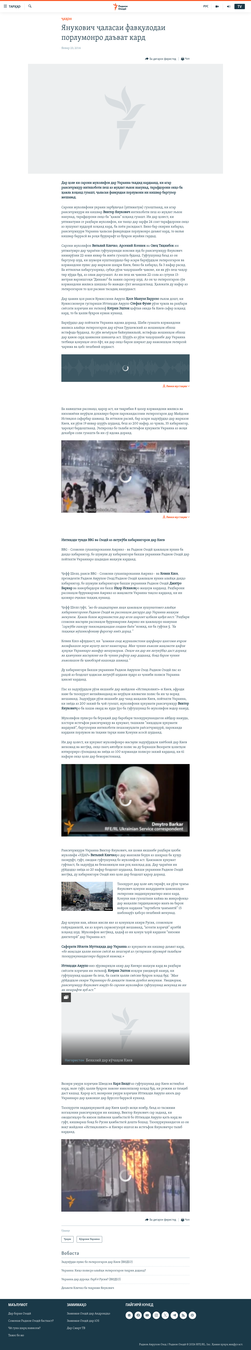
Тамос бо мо (16, 1335)
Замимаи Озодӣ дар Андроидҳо (88, 1313)
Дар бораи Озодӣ (19, 1313)
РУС (205, 6)
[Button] (160, 59)
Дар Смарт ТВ (76, 1328)
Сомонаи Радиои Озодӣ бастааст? (31, 1320)
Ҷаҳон (66, 19)
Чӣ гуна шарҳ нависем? (24, 1328)
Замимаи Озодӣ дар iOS (83, 1320)
